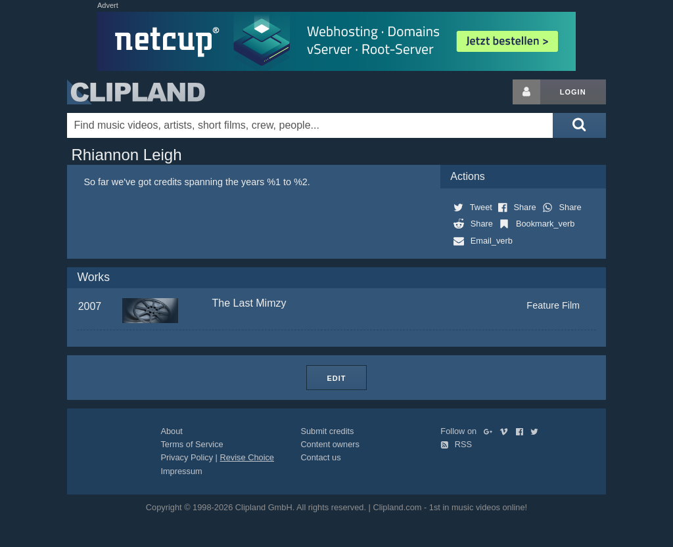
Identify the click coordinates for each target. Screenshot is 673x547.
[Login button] (526, 91)
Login (573, 92)
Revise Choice (247, 457)
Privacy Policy (186, 457)
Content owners (330, 444)
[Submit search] (579, 125)
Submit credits (327, 431)
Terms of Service (191, 444)
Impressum (181, 471)
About (171, 431)
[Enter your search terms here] (310, 125)
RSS (456, 444)
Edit (336, 378)
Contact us (320, 457)
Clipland (136, 91)
